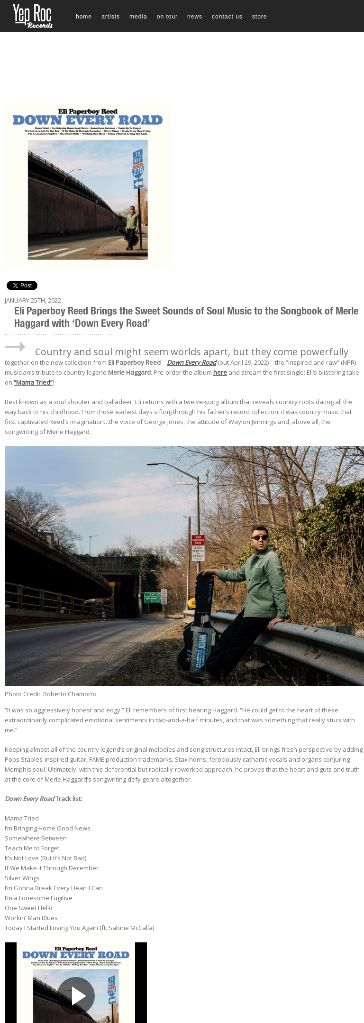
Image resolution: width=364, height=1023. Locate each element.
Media (138, 16)
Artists (110, 16)
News (194, 16)
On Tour (167, 16)
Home (84, 16)
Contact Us (227, 16)
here (220, 372)
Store (259, 16)
